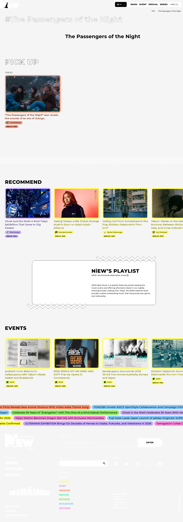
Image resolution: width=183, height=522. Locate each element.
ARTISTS (10, 510)
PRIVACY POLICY (121, 508)
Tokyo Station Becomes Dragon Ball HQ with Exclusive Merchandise (60, 418)
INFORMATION (120, 502)
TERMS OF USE (120, 505)
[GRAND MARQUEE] (29, 491)
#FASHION (66, 503)
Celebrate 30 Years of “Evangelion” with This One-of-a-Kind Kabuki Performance (66, 412)
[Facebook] (159, 464)
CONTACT (117, 497)
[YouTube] (126, 464)
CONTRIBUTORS (16, 515)
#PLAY (63, 477)
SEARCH (63, 458)
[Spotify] (115, 464)
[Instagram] (137, 464)
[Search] (83, 463)
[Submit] (104, 463)
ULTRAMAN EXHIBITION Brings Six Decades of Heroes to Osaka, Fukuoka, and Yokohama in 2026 (89, 423)
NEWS (134, 4)
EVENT (143, 4)
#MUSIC (64, 481)
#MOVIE (64, 490)
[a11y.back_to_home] (10, 5)
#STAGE (64, 499)
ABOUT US (12, 506)
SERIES (164, 4)
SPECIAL (153, 4)
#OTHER (64, 508)
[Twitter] (148, 464)
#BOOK (64, 494)
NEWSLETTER (66, 435)
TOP (153, 11)
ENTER (150, 442)
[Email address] (98, 442)
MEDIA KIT (118, 500)
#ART (62, 485)
